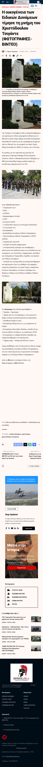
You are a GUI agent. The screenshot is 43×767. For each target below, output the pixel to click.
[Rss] (17, 528)
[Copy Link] (17, 55)
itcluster (18, 687)
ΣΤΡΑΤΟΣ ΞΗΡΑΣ (11, 622)
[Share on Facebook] (6, 55)
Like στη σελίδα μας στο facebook (16, 422)
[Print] (34, 444)
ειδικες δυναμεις (15, 434)
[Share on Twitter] (10, 55)
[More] (21, 55)
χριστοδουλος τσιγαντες (10, 437)
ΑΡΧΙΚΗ (4, 622)
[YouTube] (12, 528)
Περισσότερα (21, 568)
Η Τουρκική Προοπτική (11, 730)
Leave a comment (34, 466)
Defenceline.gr (17, 685)
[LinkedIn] (15, 528)
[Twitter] (8, 528)
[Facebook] (6, 528)
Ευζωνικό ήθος (9, 725)
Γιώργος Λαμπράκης (12, 51)
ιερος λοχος (26, 434)
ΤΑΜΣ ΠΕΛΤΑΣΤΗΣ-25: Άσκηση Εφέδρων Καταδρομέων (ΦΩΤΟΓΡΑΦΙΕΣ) (13, 648)
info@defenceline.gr (13, 756)
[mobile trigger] (3, 2)
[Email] (13, 55)
